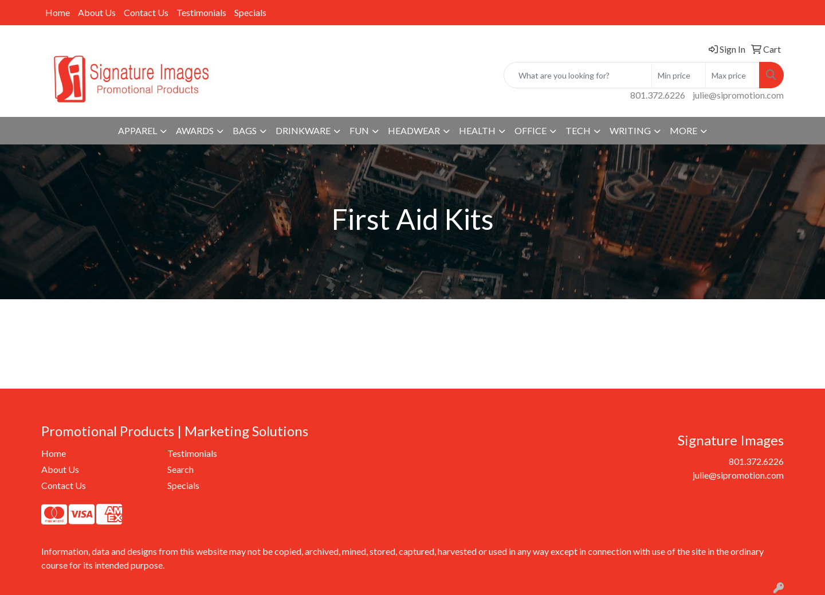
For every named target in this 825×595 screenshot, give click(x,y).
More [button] (683, 130)
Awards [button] (195, 130)
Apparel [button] (137, 130)
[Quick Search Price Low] (678, 75)
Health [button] (477, 130)
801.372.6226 (657, 94)
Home (57, 12)
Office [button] (530, 130)
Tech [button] (578, 130)
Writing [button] (630, 130)
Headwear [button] (414, 130)
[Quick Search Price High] (732, 75)
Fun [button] (359, 130)
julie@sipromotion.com (738, 94)
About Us (97, 12)
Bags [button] (245, 130)
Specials (250, 12)
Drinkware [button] (303, 130)
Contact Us (146, 12)
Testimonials (201, 12)
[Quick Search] (578, 75)
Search (180, 469)
